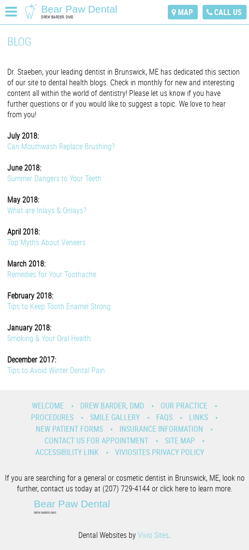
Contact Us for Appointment (96, 440)
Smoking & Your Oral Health (49, 338)
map (185, 12)
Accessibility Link (67, 452)
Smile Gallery (115, 417)
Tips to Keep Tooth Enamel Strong (59, 306)
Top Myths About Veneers (46, 242)
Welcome (48, 405)
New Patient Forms (69, 429)
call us (228, 12)
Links (198, 417)
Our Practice (184, 405)
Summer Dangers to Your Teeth (54, 178)
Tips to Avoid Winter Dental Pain (56, 370)
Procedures (52, 417)
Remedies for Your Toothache (51, 274)
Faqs (164, 417)
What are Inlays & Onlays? (46, 210)
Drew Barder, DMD (112, 405)
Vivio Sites (153, 535)
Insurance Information (161, 429)
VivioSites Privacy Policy (159, 452)
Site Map (180, 440)
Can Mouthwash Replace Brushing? (61, 146)
